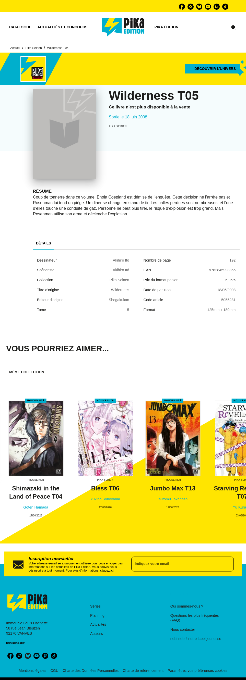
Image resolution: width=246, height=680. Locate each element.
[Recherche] (233, 27)
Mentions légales (32, 671)
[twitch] (216, 6)
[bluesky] (199, 6)
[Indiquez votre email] (176, 564)
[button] (212, 68)
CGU (54, 671)
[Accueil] (123, 27)
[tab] (20, 27)
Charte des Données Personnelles (91, 671)
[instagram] (190, 6)
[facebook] (182, 6)
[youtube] (208, 6)
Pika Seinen (34, 48)
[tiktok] (225, 6)
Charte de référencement (143, 671)
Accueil (15, 48)
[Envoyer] (227, 564)
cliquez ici (106, 570)
